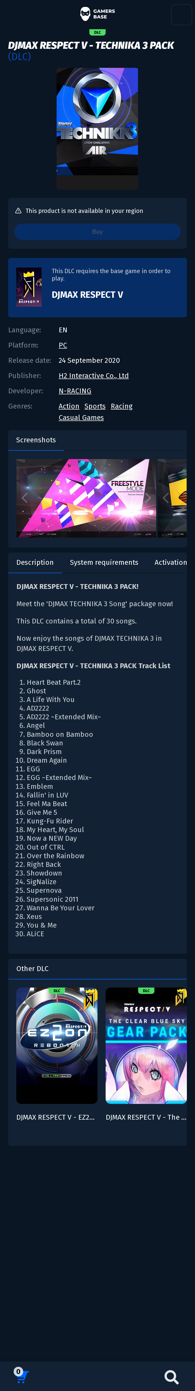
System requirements (104, 562)
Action (69, 406)
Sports (95, 406)
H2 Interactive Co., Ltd (94, 375)
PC (63, 345)
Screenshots (36, 440)
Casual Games (81, 417)
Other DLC (32, 968)
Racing (122, 406)
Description (35, 562)
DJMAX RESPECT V (87, 294)
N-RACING (75, 391)
